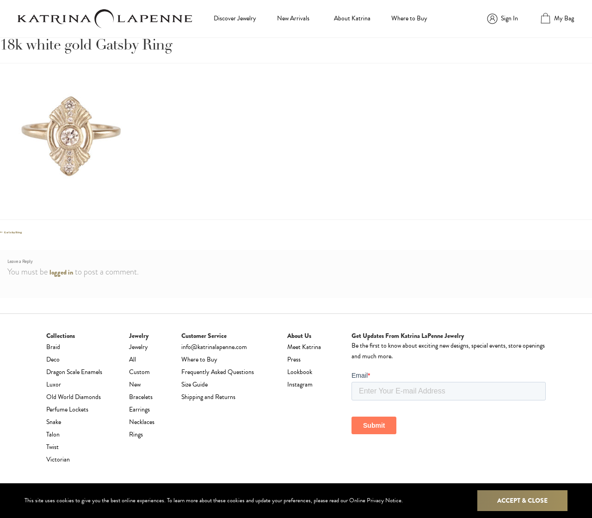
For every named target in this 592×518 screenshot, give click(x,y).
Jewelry (138, 347)
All (132, 359)
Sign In (509, 18)
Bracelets (141, 397)
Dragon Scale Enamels (74, 372)
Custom (139, 372)
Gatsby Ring (12, 232)
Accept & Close (522, 500)
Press (294, 359)
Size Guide (194, 384)
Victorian (58, 459)
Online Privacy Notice (375, 500)
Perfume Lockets (67, 409)
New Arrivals (293, 18)
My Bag (564, 18)
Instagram (300, 384)
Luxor (53, 384)
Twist (52, 447)
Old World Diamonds (73, 397)
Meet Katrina (304, 347)
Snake (53, 422)
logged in (61, 272)
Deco (53, 359)
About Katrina (352, 18)
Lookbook (299, 372)
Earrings (139, 409)
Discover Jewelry (235, 18)
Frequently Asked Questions (217, 372)
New (135, 384)
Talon (53, 434)
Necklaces (141, 422)
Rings (136, 434)
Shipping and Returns (208, 397)
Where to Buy (409, 18)
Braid (53, 347)
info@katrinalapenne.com (214, 347)
